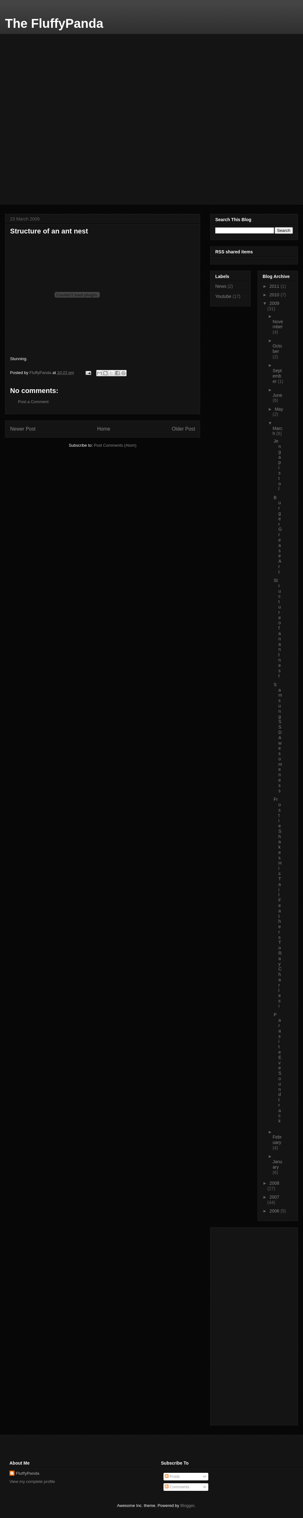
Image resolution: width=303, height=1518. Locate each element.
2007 (274, 1197)
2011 (275, 286)
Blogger (187, 1505)
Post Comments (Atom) (115, 445)
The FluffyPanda (54, 23)
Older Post (183, 429)
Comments (177, 1487)
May (279, 409)
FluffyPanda (27, 1473)
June (277, 395)
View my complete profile (32, 1481)
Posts (172, 1476)
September (277, 376)
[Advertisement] (57, 73)
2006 (275, 1210)
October (277, 348)
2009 (274, 303)
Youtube (223, 296)
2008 (274, 1183)
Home (103, 429)
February (277, 1139)
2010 (275, 294)
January (277, 1164)
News (220, 286)
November (278, 324)
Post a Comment (33, 401)
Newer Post (23, 429)
